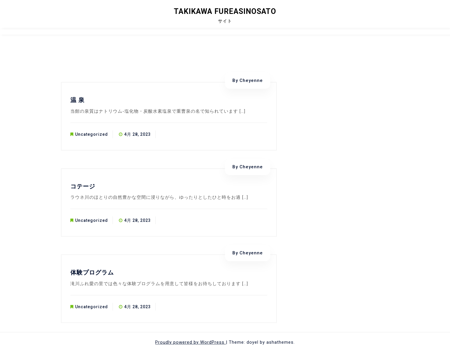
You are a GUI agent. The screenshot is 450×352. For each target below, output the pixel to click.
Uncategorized (91, 134)
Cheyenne (251, 80)
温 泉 (77, 100)
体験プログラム (92, 272)
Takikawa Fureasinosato (225, 11)
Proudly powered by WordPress (190, 342)
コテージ (82, 186)
